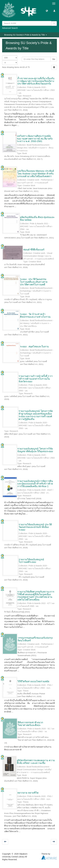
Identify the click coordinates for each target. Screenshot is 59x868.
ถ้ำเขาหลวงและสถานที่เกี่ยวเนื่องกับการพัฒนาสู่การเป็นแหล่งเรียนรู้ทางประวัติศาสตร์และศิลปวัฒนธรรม (35, 81)
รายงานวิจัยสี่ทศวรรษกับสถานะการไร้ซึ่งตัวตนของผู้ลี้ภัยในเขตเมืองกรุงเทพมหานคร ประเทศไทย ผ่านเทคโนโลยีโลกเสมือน (35, 595)
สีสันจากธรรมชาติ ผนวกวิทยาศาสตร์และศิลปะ (30, 724)
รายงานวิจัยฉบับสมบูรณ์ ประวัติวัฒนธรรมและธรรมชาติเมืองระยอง (35, 527)
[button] (46, 10)
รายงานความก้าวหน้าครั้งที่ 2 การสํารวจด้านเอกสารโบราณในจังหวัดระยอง (36, 379)
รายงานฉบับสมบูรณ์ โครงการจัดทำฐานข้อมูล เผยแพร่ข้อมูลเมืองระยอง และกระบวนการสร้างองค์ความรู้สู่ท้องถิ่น (36, 415)
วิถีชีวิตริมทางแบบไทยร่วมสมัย (33, 681)
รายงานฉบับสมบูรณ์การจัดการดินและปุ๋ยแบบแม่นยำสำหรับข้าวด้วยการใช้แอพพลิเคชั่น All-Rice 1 (35, 484)
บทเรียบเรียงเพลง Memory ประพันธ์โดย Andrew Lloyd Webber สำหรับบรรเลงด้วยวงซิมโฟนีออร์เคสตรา (35, 174)
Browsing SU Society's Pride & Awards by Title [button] (25, 35)
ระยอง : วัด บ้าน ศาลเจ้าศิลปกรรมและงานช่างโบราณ (35, 315)
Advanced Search (10, 28)
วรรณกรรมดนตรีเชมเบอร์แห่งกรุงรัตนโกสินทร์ (35, 639)
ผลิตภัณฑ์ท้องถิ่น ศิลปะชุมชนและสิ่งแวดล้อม (37, 218)
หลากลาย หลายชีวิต (28, 792)
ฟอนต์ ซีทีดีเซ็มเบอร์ (33, 249)
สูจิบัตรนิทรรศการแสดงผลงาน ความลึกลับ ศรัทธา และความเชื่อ (36, 761)
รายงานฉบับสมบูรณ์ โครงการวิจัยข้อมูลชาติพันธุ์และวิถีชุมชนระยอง (35, 450)
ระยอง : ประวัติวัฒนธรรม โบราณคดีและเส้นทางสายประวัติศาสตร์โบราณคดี (33, 282)
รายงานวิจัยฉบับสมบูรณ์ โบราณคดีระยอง (31, 561)
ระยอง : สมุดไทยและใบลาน (34, 346)
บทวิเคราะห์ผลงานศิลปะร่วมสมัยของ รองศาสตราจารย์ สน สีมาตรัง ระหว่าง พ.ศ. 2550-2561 (35, 139)
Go (53, 59)
